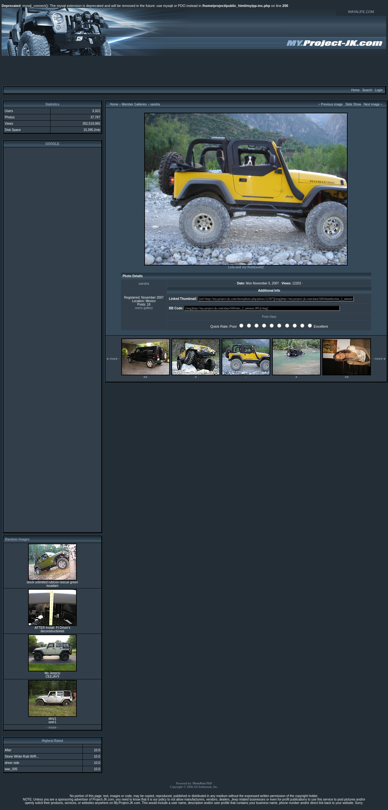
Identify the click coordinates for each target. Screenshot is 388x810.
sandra (155, 104)
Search (367, 90)
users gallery (144, 308)
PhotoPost (199, 783)
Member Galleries (134, 104)
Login (378, 90)
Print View (269, 317)
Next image (372, 104)
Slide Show (353, 104)
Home (355, 90)
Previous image (332, 104)
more (52, 727)
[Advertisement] (194, 70)
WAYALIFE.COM (361, 12)
